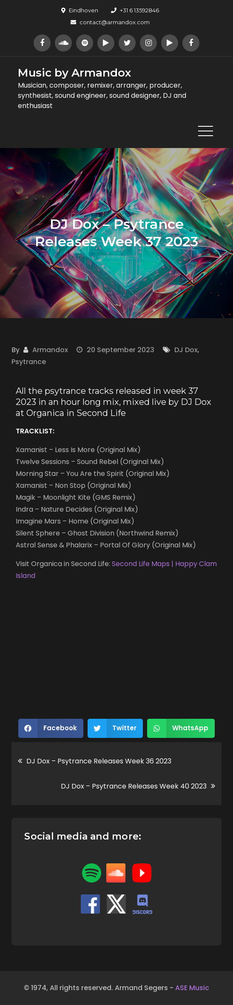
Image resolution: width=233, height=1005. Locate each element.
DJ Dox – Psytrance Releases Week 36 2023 (98, 761)
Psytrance (28, 362)
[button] (50, 728)
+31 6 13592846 (135, 10)
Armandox (50, 350)
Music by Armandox (74, 73)
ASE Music (192, 988)
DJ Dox (186, 350)
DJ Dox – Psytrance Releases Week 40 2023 (134, 786)
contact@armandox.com (110, 22)
